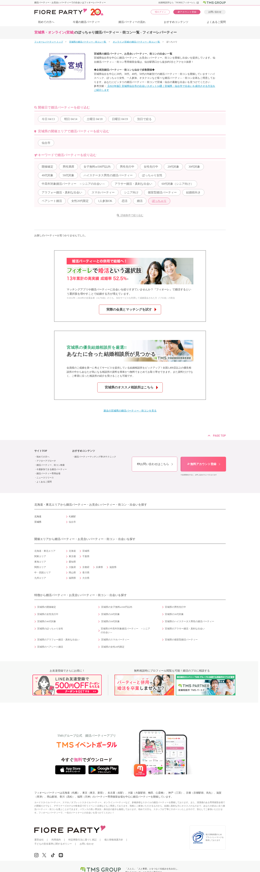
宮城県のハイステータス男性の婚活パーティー (189, 621)
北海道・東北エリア (44, 551)
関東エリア (40, 556)
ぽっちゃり (159, 200)
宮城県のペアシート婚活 (50, 647)
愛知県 (72, 562)
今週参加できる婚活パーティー (51, 469)
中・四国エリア (42, 572)
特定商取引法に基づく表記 (82, 839)
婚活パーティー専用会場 (48, 473)
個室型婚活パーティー (162, 192)
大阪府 (72, 567)
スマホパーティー (103, 192)
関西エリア (40, 567)
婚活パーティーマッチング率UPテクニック (95, 456)
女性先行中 (151, 166)
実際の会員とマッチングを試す (129, 309)
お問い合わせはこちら (153, 464)
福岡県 (72, 578)
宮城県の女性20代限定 (113, 647)
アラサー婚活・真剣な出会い (133, 183)
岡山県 (72, 572)
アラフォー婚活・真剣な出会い (62, 192)
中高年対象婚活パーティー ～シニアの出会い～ (73, 183)
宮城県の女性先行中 (47, 614)
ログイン (160, 11)
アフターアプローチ (46, 461)
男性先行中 (127, 166)
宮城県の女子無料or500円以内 (116, 607)
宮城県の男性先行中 (175, 607)
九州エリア (40, 578)
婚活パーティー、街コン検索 (50, 465)
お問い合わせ (214, 12)
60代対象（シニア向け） (177, 183)
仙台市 (46, 142)
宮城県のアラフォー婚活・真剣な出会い (58, 639)
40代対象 (47, 175)
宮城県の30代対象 (174, 614)
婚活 (140, 200)
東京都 (72, 556)
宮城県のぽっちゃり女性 (50, 628)
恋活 (124, 200)
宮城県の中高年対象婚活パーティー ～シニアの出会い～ (125, 630)
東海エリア (40, 562)
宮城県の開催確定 (46, 607)
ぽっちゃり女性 (152, 175)
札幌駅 (72, 516)
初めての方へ (46, 22)
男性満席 (68, 166)
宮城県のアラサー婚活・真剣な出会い (185, 628)
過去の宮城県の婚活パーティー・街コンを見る (130, 410)
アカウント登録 (186, 11)
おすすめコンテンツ (176, 22)
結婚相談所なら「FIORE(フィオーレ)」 (179, 2)
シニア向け (131, 192)
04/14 (70, 119)
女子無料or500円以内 (97, 166)
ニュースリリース (45, 477)
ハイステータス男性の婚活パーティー (108, 175)
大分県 (85, 578)
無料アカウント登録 (201, 464)
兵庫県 (99, 567)
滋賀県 (112, 567)
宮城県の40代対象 (46, 621)
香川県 (85, 572)
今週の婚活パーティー (86, 22)
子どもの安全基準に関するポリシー (53, 843)
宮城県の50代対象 (110, 621)
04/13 (48, 119)
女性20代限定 (80, 200)
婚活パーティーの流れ (132, 22)
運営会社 (39, 839)
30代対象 (194, 166)
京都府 (85, 567)
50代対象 (68, 175)
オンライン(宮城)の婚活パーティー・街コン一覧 (136, 42)
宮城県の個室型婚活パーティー (181, 639)
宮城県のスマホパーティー (115, 639)
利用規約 (56, 839)
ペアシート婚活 (52, 200)
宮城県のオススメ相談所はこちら (129, 387)
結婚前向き (193, 192)
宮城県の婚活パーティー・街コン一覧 (88, 42)
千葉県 (85, 556)
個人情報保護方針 (113, 839)
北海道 (72, 551)
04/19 (120, 119)
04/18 (95, 119)
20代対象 (173, 166)
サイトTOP (40, 451)
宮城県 (85, 551)
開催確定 (47, 166)
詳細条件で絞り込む (132, 215)
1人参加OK (105, 200)
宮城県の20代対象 (110, 614)
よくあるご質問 (216, 22)
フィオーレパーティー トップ (48, 42)
